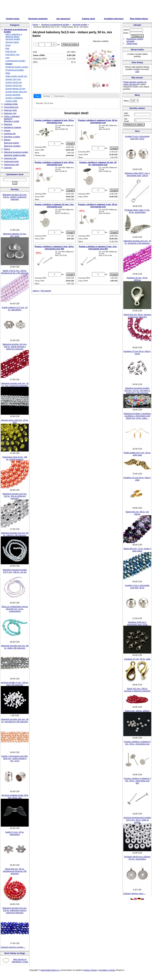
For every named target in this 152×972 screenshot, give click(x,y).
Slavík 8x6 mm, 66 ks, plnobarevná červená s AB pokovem (15, 871)
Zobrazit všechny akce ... (134, 893)
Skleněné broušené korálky (16, 152)
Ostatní (8, 64)
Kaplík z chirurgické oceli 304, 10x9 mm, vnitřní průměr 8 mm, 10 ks (14, 758)
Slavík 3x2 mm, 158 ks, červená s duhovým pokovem (137, 689)
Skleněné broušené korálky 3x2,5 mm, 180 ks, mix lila (15, 571)
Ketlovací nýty (10, 113)
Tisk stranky (45, 291)
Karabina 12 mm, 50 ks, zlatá (137, 659)
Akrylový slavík (12, 42)
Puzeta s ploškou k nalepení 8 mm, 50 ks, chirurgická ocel (98, 121)
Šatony (7, 149)
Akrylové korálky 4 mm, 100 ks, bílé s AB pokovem (15, 683)
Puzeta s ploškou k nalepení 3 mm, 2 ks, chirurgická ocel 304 (98, 247)
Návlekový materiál (12, 127)
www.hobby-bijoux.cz (49, 970)
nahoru (36, 291)
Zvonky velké (11, 101)
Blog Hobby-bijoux (139, 18)
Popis (37, 96)
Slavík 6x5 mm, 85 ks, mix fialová (137, 513)
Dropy (8, 45)
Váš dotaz (46, 96)
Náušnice (8, 124)
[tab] (37, 96)
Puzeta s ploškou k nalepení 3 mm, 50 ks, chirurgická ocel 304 (54, 247)
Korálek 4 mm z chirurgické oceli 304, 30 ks (137, 586)
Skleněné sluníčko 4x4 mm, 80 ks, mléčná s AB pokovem (14, 534)
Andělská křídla (11, 104)
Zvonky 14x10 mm (13, 82)
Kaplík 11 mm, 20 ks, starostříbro (14, 833)
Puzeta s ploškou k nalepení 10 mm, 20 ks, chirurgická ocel (98, 163)
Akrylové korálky (12, 39)
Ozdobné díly (10, 133)
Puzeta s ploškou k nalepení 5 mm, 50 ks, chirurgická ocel (54, 163)
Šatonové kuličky (11, 143)
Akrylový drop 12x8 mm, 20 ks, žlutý (15, 421)
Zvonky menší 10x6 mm (16, 91)
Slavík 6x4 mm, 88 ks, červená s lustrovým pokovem (137, 315)
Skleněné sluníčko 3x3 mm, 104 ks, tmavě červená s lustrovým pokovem (14, 346)
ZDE (137, 71)
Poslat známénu (59, 96)
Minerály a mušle (11, 121)
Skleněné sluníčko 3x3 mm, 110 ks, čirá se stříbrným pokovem (14, 496)
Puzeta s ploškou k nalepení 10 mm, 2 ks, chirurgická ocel (54, 205)
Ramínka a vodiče (12, 136)
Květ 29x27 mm (12, 54)
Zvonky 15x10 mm (13, 85)
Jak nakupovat (63, 18)
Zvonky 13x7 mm (13, 79)
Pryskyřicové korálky (14, 70)
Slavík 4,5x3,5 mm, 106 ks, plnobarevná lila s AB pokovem (15, 271)
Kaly (7, 48)
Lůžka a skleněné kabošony (12, 117)
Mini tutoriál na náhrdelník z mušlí (20, 960)
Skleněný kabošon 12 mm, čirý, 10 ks (15, 235)
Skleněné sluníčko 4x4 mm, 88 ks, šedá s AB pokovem (14, 647)
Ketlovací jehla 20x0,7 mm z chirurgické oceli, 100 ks (137, 174)
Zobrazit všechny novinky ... (13, 947)
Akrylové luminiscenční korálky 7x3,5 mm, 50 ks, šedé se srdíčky (137, 819)
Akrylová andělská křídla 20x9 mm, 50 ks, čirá (14, 796)
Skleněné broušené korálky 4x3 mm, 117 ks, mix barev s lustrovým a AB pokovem (137, 390)
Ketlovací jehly (10, 110)
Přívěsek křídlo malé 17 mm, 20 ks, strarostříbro (137, 211)
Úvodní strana (12, 18)
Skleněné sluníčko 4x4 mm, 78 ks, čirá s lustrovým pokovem (14, 384)
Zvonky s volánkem (14, 98)
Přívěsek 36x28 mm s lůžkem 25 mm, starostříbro (137, 858)
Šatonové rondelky (12, 146)
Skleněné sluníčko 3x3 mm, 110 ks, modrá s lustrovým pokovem (14, 197)
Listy (7, 57)
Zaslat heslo (131, 43)
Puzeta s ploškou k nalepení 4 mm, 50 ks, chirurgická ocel (98, 205)
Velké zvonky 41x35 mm (16, 76)
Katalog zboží (88, 18)
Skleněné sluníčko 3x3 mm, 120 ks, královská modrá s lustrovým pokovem (14, 910)
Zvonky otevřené (12, 95)
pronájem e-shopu (107, 970)
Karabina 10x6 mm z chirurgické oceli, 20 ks (137, 623)
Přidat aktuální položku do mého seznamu (135, 83)
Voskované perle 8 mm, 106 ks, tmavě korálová (14, 458)
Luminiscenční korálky (15, 61)
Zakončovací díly (11, 164)
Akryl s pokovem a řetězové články (13, 35)
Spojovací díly (10, 158)
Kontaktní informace (114, 18)
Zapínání (8, 167)
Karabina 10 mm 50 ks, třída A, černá (137, 352)
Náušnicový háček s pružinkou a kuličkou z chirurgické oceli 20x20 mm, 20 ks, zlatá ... (137, 415)
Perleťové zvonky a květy (16, 67)
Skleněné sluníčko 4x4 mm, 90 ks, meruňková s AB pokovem (14, 720)
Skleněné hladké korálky (15, 155)
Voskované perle (11, 161)
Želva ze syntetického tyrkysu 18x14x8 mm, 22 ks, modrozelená (15, 608)
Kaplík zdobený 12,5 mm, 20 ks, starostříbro (15, 308)
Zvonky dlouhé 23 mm (15, 88)
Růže (7, 73)
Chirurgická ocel (11, 107)
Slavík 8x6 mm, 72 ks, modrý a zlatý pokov (137, 549)
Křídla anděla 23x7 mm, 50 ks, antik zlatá (137, 454)
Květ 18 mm (10, 51)
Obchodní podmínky (38, 18)
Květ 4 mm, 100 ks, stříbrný (137, 711)
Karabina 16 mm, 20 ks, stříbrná (137, 279)
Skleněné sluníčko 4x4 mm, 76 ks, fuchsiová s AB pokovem (137, 242)
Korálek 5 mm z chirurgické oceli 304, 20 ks (137, 137)
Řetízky (7, 140)
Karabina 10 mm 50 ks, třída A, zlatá (137, 478)
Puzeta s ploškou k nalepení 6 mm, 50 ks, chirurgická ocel (54, 121)
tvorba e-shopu (90, 970)
